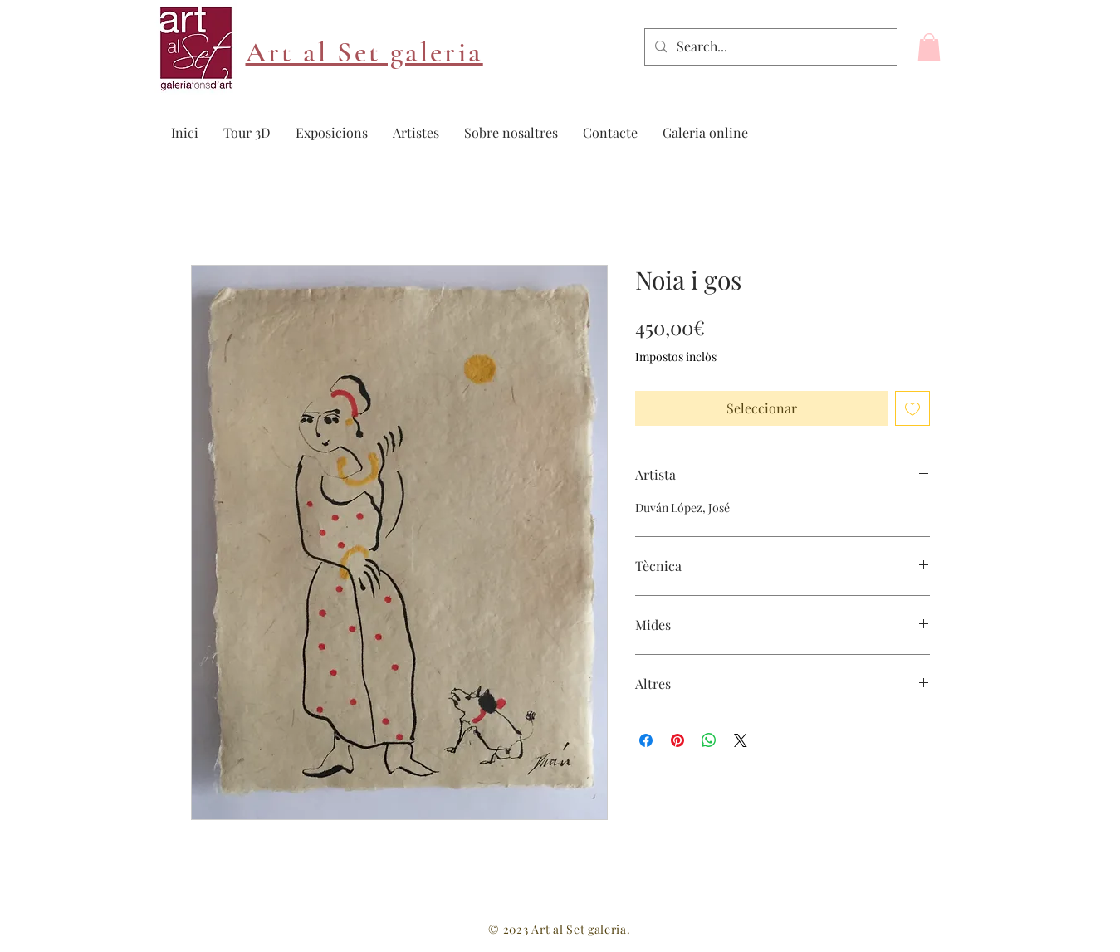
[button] (929, 47)
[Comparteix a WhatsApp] (709, 740)
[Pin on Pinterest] (677, 740)
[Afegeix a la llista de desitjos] (912, 408)
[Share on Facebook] (646, 740)
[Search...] (769, 47)
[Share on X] (741, 740)
